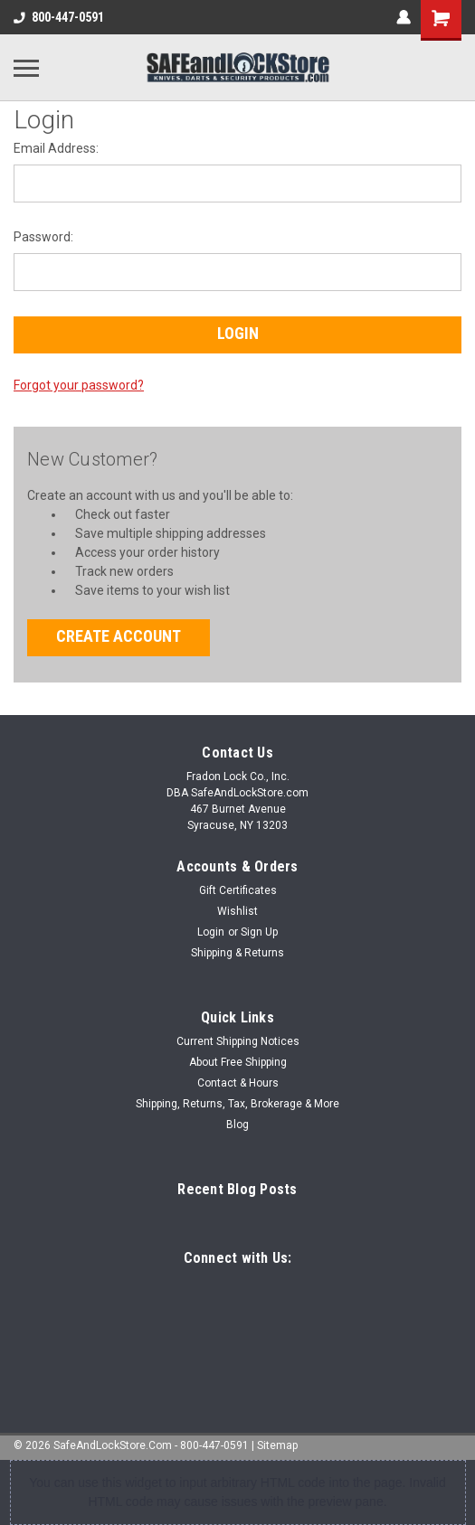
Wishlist (237, 911)
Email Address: (56, 148)
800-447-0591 (59, 17)
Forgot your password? (79, 385)
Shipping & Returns (237, 952)
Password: (43, 237)
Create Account (118, 635)
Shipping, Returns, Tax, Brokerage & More (237, 1103)
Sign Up (259, 932)
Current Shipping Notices (237, 1041)
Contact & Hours (238, 1083)
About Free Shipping (238, 1062)
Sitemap (277, 1445)
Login (210, 932)
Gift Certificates (238, 890)
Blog (237, 1124)
